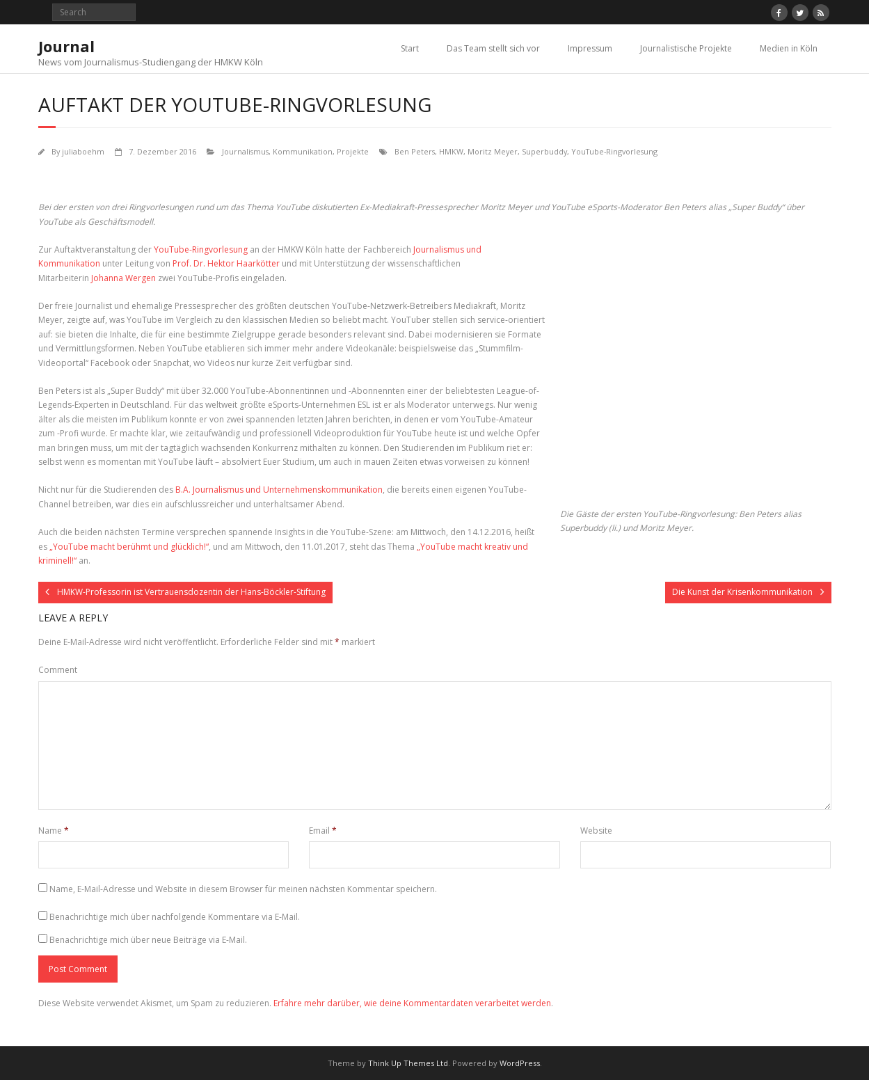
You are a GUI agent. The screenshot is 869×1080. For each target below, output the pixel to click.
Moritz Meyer (493, 151)
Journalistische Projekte (686, 48)
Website (596, 830)
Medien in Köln (789, 48)
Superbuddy (544, 151)
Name (53, 830)
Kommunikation (303, 151)
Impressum (590, 48)
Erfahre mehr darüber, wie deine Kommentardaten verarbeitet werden (412, 1003)
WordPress (520, 1063)
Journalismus (245, 151)
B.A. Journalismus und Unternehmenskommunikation (279, 489)
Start (410, 48)
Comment (57, 670)
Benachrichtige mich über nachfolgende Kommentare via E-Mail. (174, 917)
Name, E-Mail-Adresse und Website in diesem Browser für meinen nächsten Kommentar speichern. (243, 889)
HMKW (451, 151)
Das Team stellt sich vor (493, 48)
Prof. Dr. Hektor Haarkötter (226, 263)
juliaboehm (83, 151)
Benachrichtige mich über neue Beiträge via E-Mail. (148, 940)
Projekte (353, 151)
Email (323, 830)
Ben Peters (414, 151)
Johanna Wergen (123, 278)
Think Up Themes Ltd (408, 1063)
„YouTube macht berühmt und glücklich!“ (129, 547)
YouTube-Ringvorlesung (614, 151)
